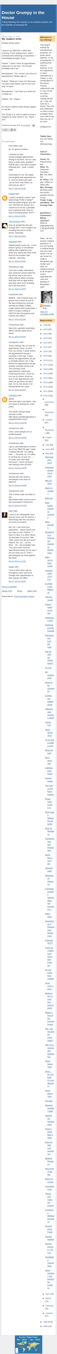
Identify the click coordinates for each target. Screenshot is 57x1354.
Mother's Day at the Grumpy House (49, 1018)
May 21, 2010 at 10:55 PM (17, 438)
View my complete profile (47, 313)
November (49, 412)
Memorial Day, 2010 (49, 460)
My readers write (11, 38)
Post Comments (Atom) (24, 596)
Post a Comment (9, 587)
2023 (45, 338)
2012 (45, 387)
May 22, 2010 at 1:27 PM (17, 561)
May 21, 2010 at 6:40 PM (17, 261)
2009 (45, 1322)
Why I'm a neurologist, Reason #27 (49, 1051)
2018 (45, 360)
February (50, 1306)
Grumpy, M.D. (47, 307)
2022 (45, 343)
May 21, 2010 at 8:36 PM (17, 337)
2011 (45, 391)
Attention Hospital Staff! (49, 1108)
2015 (45, 373)
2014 (45, 378)
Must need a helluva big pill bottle (49, 818)
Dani (11, 511)
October (49, 420)
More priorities (49, 525)
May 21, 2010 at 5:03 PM (17, 216)
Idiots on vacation (49, 491)
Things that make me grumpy (49, 1200)
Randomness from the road (49, 641)
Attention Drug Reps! (49, 771)
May (48, 453)
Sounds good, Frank (48, 1229)
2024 (45, 334)
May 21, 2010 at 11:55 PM (17, 468)
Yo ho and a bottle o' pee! (49, 743)
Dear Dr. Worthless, (49, 831)
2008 (45, 1326)
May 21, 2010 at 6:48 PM (17, 289)
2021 (45, 347)
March (48, 1298)
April (48, 1294)
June (48, 449)
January (49, 1313)
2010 (45, 396)
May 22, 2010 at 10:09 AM (17, 485)
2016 (45, 369)
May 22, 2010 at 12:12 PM (17, 505)
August (49, 437)
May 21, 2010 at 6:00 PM (17, 236)
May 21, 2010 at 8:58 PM (17, 390)
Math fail (49, 498)
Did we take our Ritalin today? (49, 657)
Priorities (49, 1101)
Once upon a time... (49, 986)
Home (19, 591)
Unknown (13, 395)
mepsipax (13, 241)
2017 (45, 365)
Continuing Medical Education (49, 1216)
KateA (11, 567)
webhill (12, 194)
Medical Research (49, 1161)
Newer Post (7, 591)
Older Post (32, 591)
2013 (45, 382)
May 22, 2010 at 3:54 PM (17, 581)
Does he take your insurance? (49, 1148)
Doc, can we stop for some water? (49, 1035)
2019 (45, 356)
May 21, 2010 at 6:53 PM (17, 319)
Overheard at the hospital (49, 628)
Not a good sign (48, 760)
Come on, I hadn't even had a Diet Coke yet (49, 957)
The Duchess (14, 221)
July (48, 445)
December (49, 402)
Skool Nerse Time (49, 733)
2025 (45, 329)
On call (48, 668)
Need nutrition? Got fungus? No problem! (49, 1279)
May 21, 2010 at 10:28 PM (17, 423)
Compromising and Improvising (49, 844)
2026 (45, 325)
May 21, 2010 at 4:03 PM (17, 188)
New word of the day (49, 1172)
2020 (45, 351)
